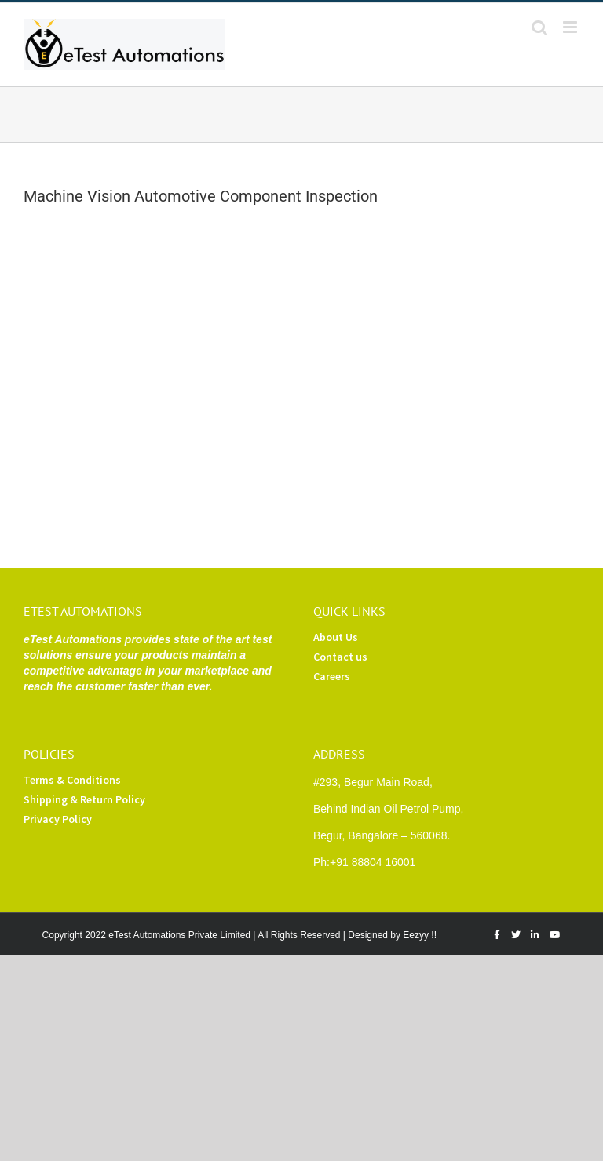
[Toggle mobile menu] (571, 27)
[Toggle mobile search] (539, 27)
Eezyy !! (420, 935)
